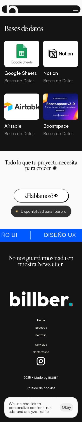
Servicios (41, 344)
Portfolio (41, 335)
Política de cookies (41, 388)
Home (41, 320)
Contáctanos (41, 352)
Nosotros (41, 327)
